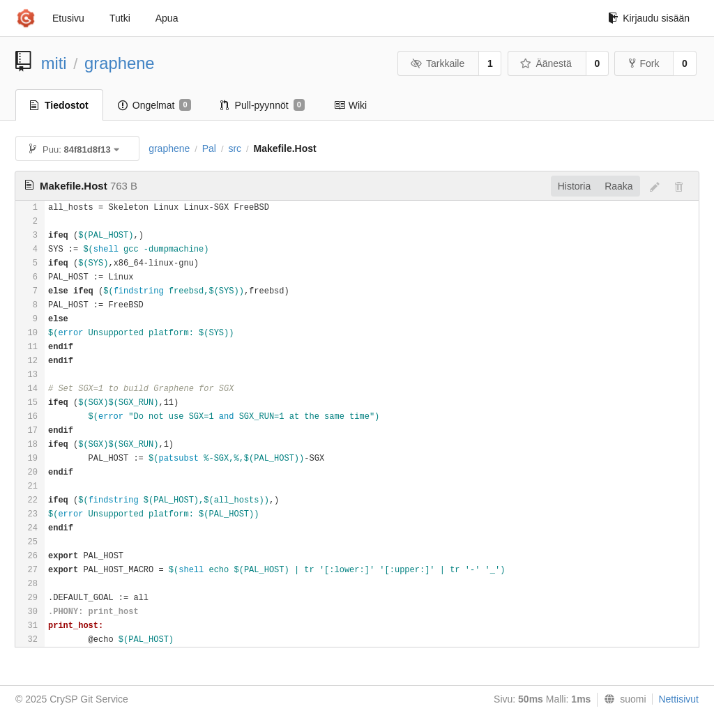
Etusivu (68, 18)
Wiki (350, 105)
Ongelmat (154, 105)
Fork (644, 63)
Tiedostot (59, 105)
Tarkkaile (437, 63)
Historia (574, 186)
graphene (119, 63)
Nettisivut (678, 699)
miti (54, 63)
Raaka (618, 186)
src (234, 148)
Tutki (119, 18)
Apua (166, 18)
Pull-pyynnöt (262, 105)
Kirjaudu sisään (649, 18)
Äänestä (546, 63)
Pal (209, 148)
